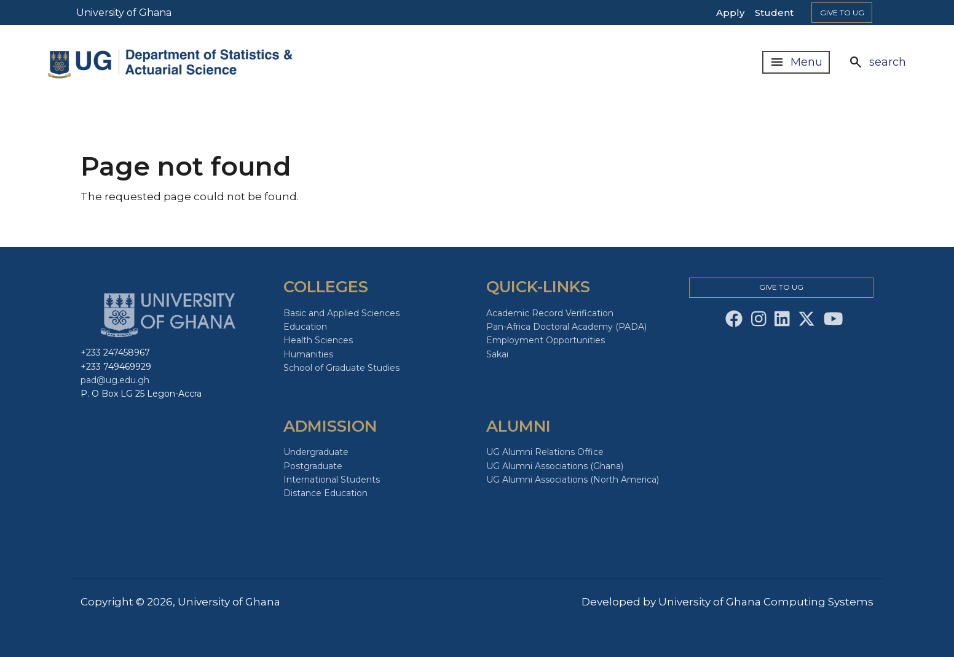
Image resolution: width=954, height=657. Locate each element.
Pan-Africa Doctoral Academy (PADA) (566, 326)
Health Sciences (318, 340)
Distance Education (325, 493)
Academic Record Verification (549, 313)
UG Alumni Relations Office (545, 451)
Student (774, 12)
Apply (730, 12)
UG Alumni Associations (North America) (572, 479)
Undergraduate (316, 451)
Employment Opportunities (545, 340)
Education (305, 326)
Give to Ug (842, 12)
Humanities (308, 354)
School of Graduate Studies (341, 367)
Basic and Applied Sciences (341, 313)
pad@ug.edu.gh (115, 380)
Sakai (497, 354)
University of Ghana (123, 12)
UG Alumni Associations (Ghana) (554, 466)
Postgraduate (312, 466)
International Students (331, 479)
